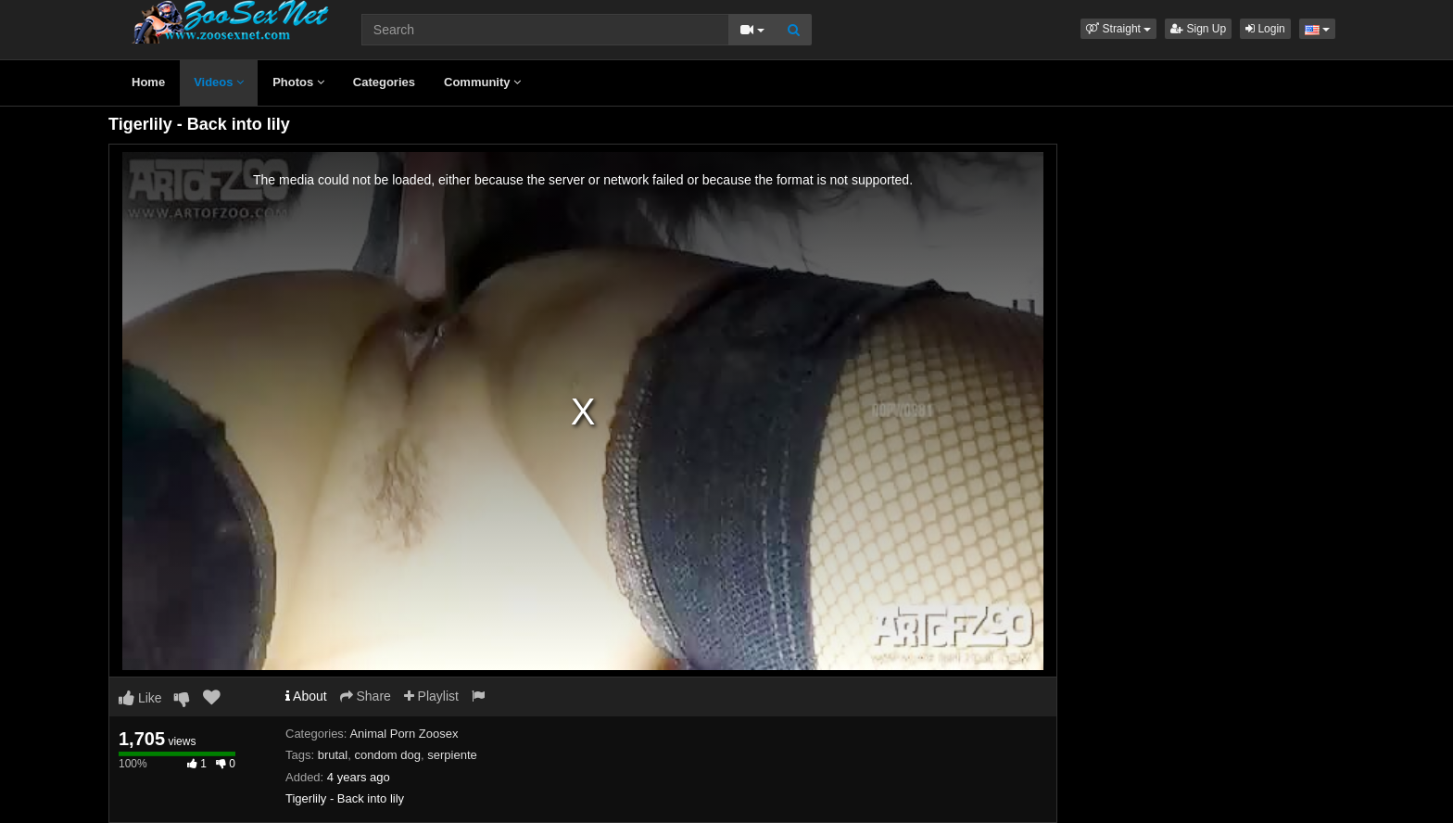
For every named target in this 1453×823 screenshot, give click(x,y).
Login (1265, 28)
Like (140, 697)
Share (365, 696)
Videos (219, 82)
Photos (298, 82)
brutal (333, 755)
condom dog (387, 755)
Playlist (431, 696)
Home (148, 82)
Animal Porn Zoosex (403, 734)
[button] (1118, 29)
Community (482, 82)
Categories (384, 82)
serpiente (451, 755)
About (306, 696)
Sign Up (1198, 28)
